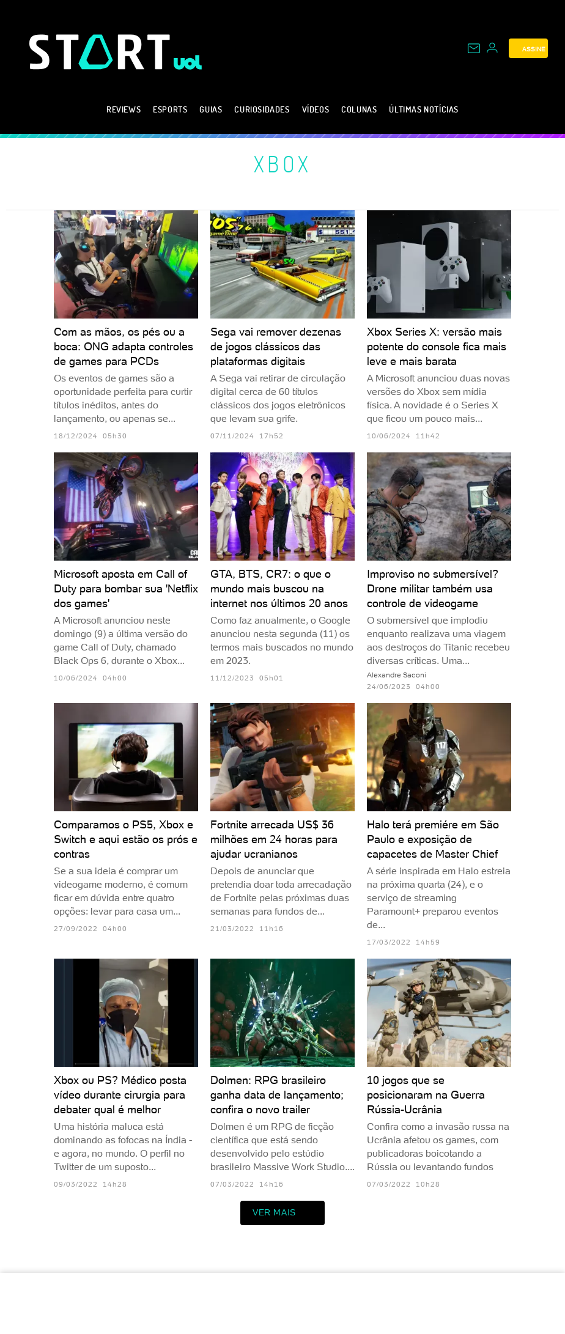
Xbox (283, 164)
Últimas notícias (424, 109)
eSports (170, 109)
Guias (210, 109)
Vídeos (316, 109)
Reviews (123, 109)
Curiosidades (261, 109)
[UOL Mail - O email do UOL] (474, 48)
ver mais (282, 1213)
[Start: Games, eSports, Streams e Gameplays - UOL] (101, 52)
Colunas (359, 109)
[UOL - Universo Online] (188, 62)
